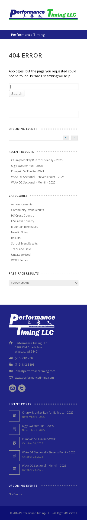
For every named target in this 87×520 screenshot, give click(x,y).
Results (15, 238)
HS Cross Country (22, 216)
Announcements (21, 204)
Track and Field (21, 249)
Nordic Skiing (19, 232)
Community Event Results (27, 210)
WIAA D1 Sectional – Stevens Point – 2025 (37, 177)
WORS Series (19, 260)
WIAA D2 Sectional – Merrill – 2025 (33, 182)
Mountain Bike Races (24, 227)
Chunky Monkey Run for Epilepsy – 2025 (37, 160)
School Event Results (24, 243)
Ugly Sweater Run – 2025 (27, 166)
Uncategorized (21, 255)
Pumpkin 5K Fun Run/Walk (28, 171)
